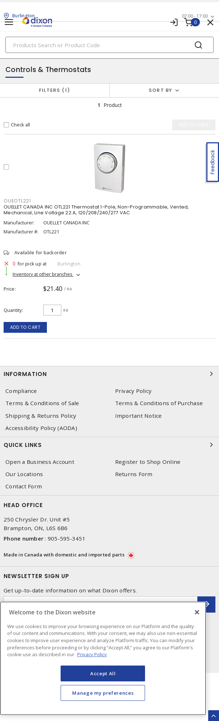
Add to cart (25, 327)
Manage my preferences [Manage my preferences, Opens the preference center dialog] (102, 693)
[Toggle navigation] (9, 22)
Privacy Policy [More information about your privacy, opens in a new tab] (92, 654)
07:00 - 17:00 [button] (195, 16)
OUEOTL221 (17, 201)
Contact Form (23, 486)
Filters (54, 90)
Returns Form (134, 474)
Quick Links (109, 445)
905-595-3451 (67, 538)
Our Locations (24, 474)
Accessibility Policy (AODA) (41, 428)
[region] (103, 658)
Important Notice (138, 415)
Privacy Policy (133, 391)
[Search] (109, 45)
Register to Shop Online (148, 461)
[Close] (197, 612)
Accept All (103, 673)
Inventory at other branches (43, 274)
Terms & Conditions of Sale (42, 403)
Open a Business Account (39, 461)
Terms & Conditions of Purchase (159, 403)
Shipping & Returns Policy (40, 415)
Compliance (21, 391)
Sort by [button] (160, 90)
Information (109, 374)
